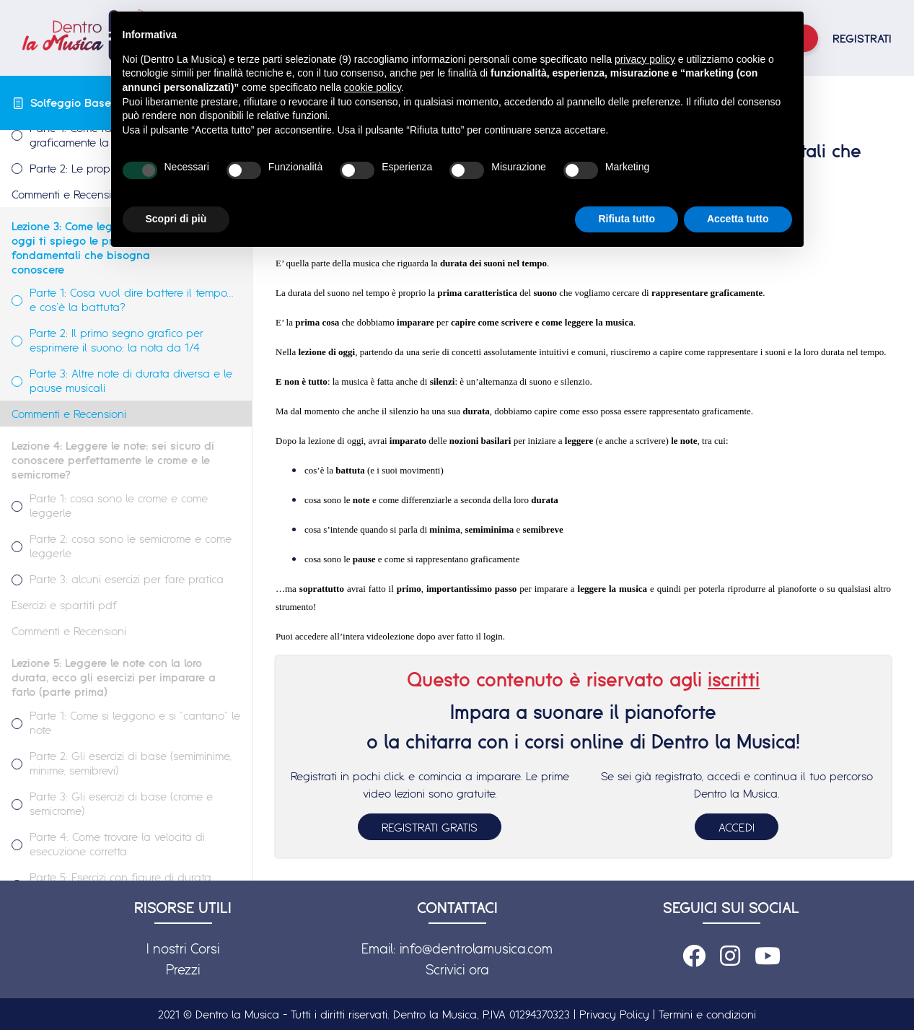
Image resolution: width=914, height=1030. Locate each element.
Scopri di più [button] (176, 218)
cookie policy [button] (372, 87)
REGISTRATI (862, 38)
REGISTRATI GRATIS (430, 827)
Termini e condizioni (707, 1014)
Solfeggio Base (70, 102)
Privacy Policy (614, 1014)
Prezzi (183, 969)
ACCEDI (737, 827)
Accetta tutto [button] (738, 218)
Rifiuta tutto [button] (626, 218)
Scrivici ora (457, 969)
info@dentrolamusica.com (476, 948)
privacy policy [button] (645, 59)
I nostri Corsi (182, 948)
